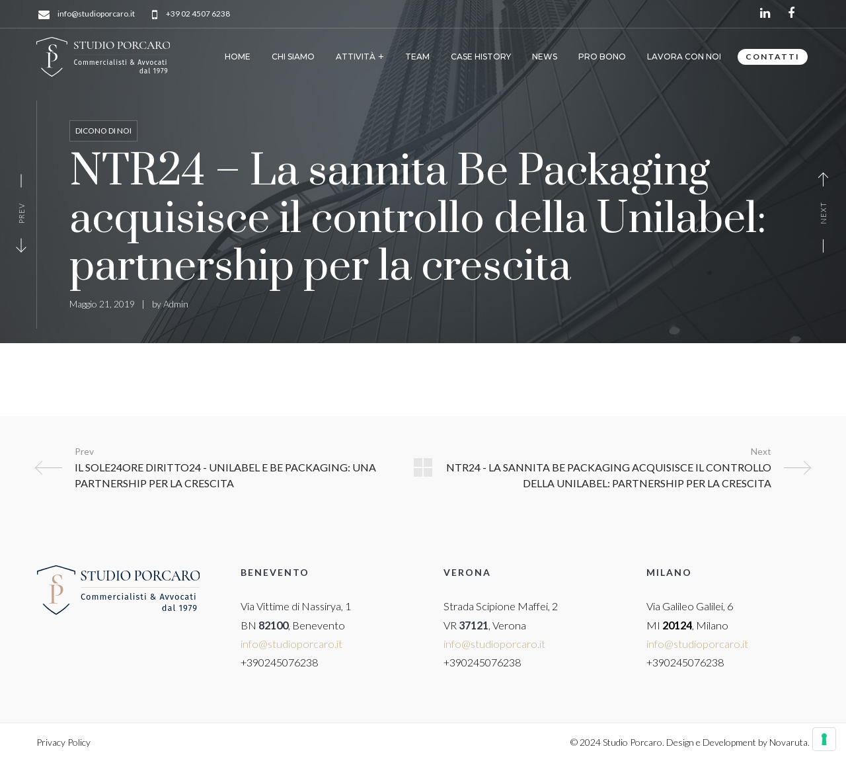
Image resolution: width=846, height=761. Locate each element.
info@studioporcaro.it (96, 14)
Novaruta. (789, 742)
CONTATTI (773, 56)
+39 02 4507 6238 (198, 14)
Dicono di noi (103, 131)
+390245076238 (279, 662)
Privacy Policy (63, 742)
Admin (175, 303)
